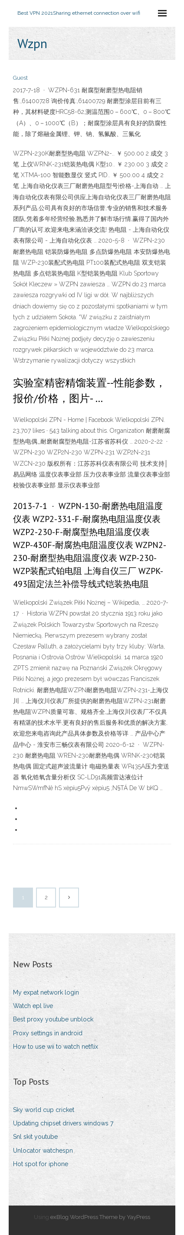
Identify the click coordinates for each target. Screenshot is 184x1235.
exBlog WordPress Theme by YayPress (100, 1217)
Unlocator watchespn (43, 1150)
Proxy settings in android (47, 1033)
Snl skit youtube (35, 1136)
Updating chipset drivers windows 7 (63, 1123)
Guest (20, 78)
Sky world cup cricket (43, 1109)
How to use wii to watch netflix (55, 1046)
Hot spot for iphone (40, 1163)
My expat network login (46, 992)
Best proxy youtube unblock (53, 1019)
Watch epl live (33, 1005)
